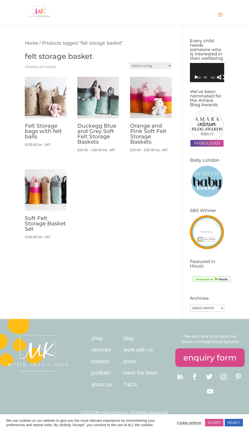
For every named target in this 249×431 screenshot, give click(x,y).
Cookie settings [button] (189, 423)
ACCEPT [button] (214, 422)
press (130, 361)
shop (97, 338)
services (101, 350)
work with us (138, 350)
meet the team (141, 373)
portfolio (100, 373)
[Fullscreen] (222, 77)
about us (101, 384)
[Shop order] (150, 65)
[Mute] (219, 77)
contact (100, 361)
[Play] (196, 77)
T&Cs (130, 384)
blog (129, 338)
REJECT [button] (234, 422)
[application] (207, 72)
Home (31, 43)
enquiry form (210, 357)
